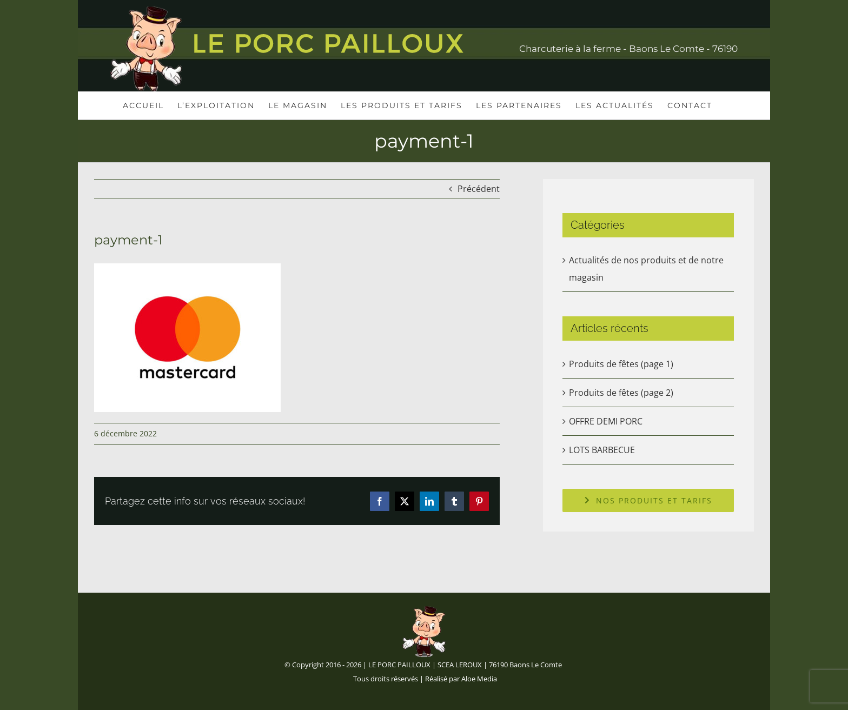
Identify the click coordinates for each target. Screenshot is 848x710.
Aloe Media (479, 679)
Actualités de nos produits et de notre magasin (646, 268)
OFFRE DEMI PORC (605, 421)
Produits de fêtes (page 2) (621, 393)
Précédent (479, 189)
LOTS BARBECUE (602, 450)
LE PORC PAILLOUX (399, 664)
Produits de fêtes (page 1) (621, 364)
